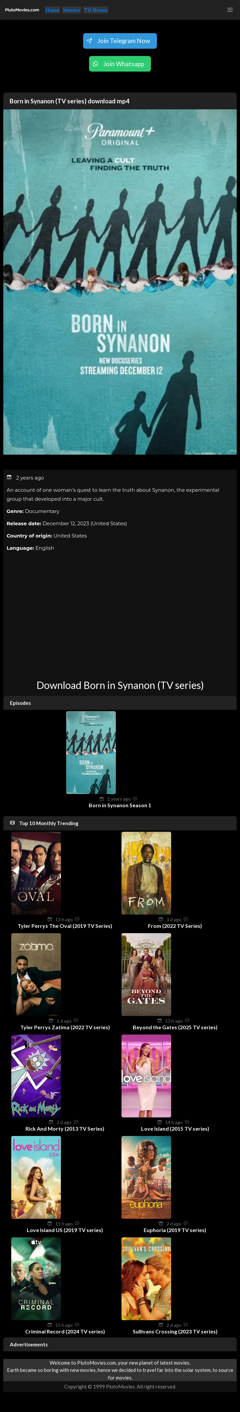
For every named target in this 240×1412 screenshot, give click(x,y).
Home (52, 10)
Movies (71, 10)
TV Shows (95, 10)
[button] (230, 10)
